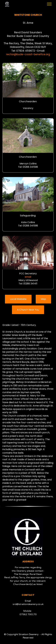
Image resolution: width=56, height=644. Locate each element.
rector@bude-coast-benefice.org (28, 54)
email (28, 277)
